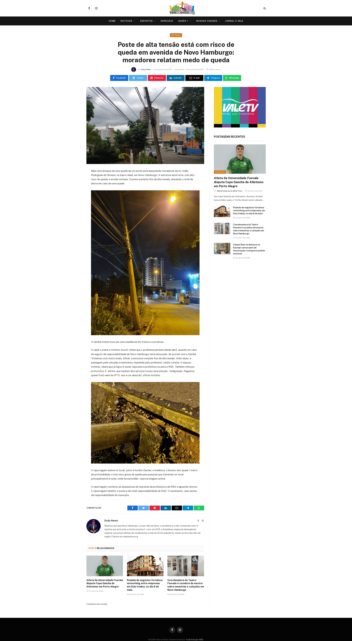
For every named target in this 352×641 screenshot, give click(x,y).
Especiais (167, 21)
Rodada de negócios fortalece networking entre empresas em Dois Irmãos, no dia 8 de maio (145, 585)
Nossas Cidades (206, 21)
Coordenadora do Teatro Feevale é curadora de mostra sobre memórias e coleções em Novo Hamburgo (185, 585)
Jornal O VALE (234, 21)
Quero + (183, 21)
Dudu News (146, 69)
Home (112, 21)
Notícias (126, 21)
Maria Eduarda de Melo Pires (229, 191)
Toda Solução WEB (194, 639)
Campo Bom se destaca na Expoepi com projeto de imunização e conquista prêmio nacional (249, 249)
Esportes (146, 21)
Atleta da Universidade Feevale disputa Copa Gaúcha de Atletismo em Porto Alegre (104, 583)
